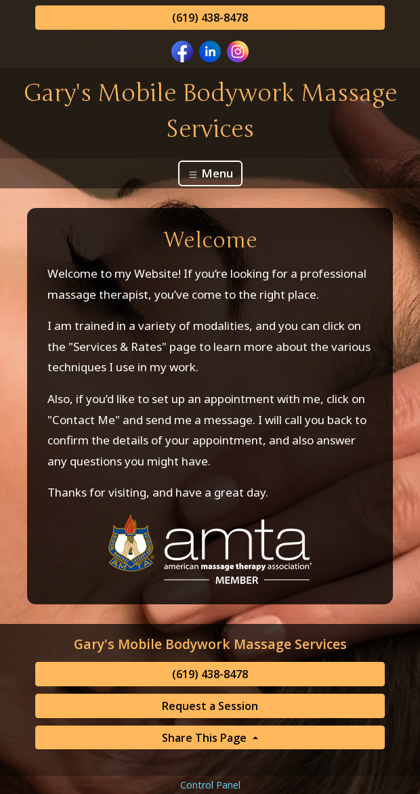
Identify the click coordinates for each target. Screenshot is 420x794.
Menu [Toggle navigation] (210, 173)
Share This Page (205, 737)
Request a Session (210, 705)
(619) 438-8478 (210, 17)
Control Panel (210, 784)
